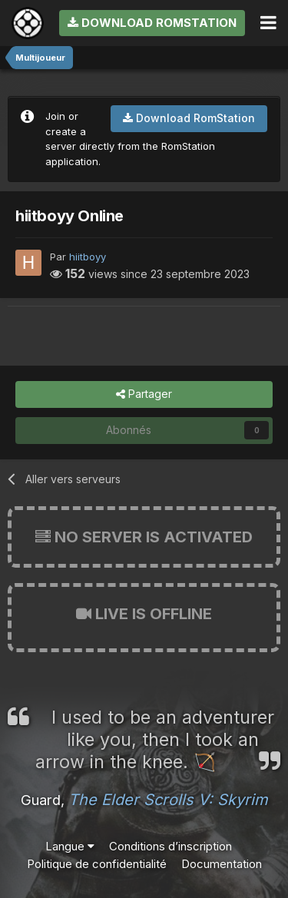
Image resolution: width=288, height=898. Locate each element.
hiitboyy (87, 256)
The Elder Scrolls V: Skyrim (168, 799)
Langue (69, 846)
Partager (144, 394)
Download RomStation (152, 22)
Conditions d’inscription (170, 846)
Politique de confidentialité (97, 864)
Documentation (221, 864)
